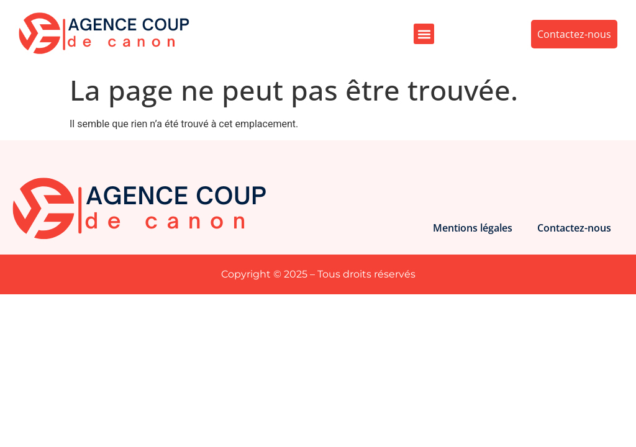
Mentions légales (472, 228)
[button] (424, 34)
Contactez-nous (574, 228)
